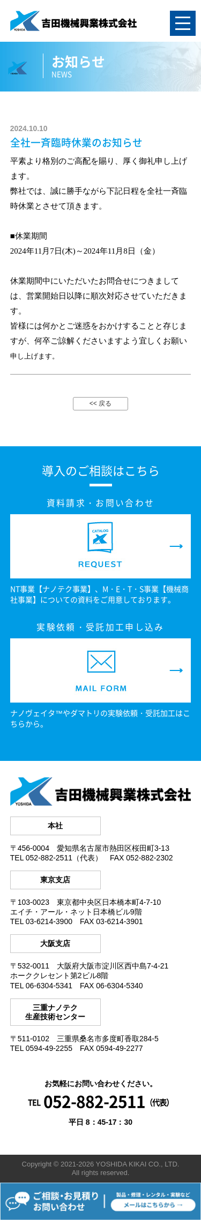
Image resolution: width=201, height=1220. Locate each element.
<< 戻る (100, 403)
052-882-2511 (94, 1101)
